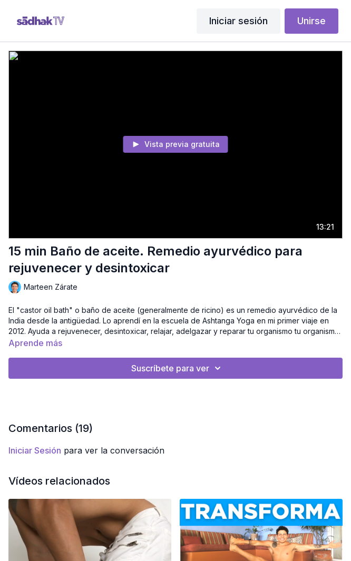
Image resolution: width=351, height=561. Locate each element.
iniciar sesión (34, 450)
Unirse (311, 20)
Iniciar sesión (238, 20)
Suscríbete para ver (177, 368)
